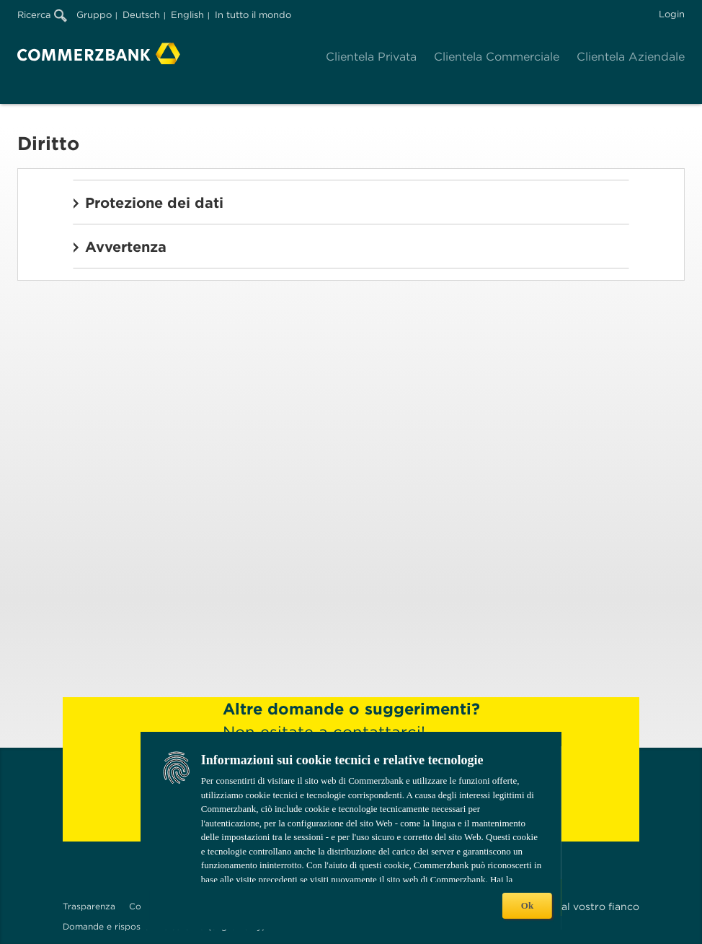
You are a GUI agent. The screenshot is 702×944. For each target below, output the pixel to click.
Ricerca (42, 14)
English (187, 14)
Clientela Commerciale (496, 57)
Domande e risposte (106, 926)
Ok (527, 905)
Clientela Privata (371, 57)
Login (672, 14)
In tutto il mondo (253, 14)
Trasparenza (89, 906)
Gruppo (94, 14)
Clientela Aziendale (631, 57)
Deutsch (141, 14)
